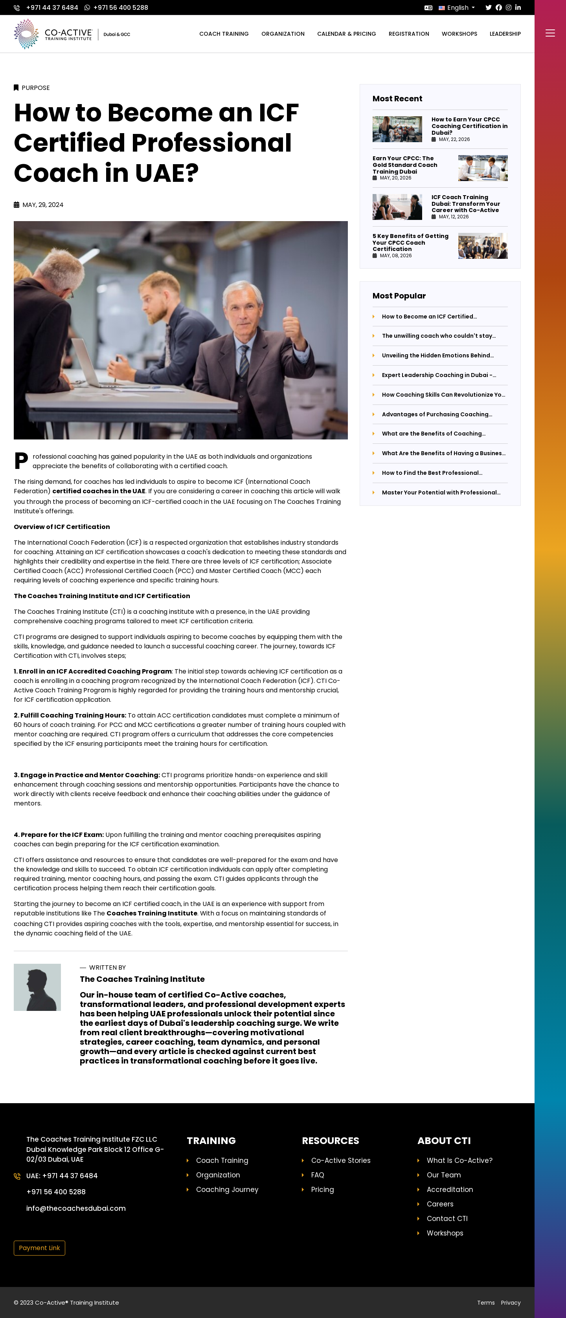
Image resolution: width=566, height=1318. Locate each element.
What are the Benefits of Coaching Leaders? (432, 433)
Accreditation (450, 1189)
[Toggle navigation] (550, 33)
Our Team (444, 1175)
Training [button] (211, 1141)
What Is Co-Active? (459, 1160)
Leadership (505, 34)
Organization (283, 34)
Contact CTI (447, 1218)
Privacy (511, 1303)
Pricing (322, 1189)
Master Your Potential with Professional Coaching (439, 492)
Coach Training (222, 1160)
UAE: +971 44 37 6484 (62, 1176)
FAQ (317, 1175)
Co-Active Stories (341, 1160)
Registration (409, 34)
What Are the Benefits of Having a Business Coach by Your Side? (443, 453)
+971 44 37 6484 (46, 7)
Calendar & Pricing (346, 34)
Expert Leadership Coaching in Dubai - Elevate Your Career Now (437, 375)
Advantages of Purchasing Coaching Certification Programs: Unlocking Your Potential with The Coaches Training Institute (438, 414)
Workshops (459, 34)
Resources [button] (330, 1141)
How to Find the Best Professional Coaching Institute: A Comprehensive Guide (436, 473)
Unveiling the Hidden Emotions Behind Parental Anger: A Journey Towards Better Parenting (442, 355)
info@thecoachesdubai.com (76, 1208)
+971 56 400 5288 (116, 7)
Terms (486, 1303)
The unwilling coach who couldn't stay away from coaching (437, 336)
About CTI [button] (444, 1141)
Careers (440, 1204)
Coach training (224, 34)
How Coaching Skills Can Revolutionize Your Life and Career (444, 395)
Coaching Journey (227, 1189)
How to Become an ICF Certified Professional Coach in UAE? (427, 316)
